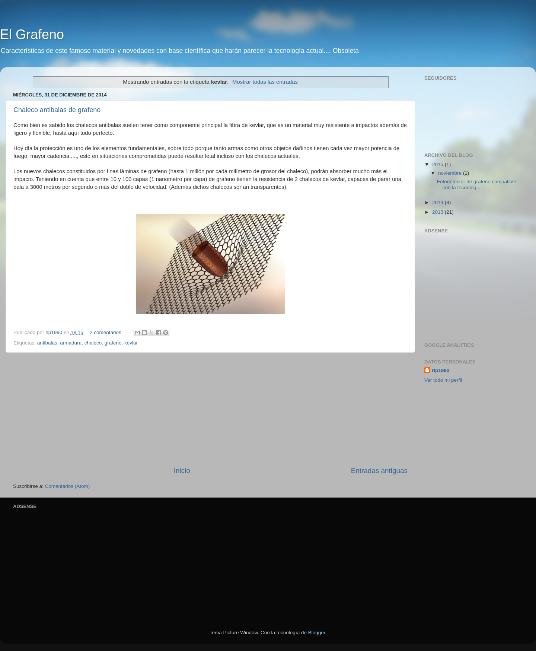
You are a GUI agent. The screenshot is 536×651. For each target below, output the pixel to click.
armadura (71, 343)
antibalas (47, 343)
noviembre (450, 173)
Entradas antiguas (379, 470)
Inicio (182, 470)
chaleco (93, 343)
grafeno (113, 343)
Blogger (316, 632)
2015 (438, 164)
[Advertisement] (210, 409)
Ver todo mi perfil (443, 380)
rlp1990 (440, 370)
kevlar (131, 343)
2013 (438, 212)
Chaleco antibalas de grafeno (56, 110)
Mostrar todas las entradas (265, 82)
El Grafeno (32, 34)
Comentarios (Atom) (67, 486)
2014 (438, 202)
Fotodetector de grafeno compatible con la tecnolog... (476, 184)
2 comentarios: (107, 332)
